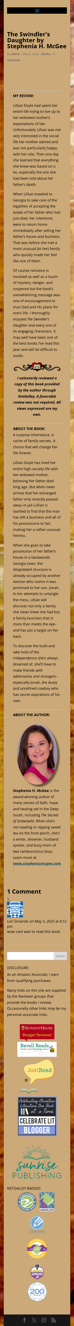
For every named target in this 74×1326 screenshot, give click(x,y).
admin (15, 54)
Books (46, 54)
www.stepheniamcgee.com (37, 863)
